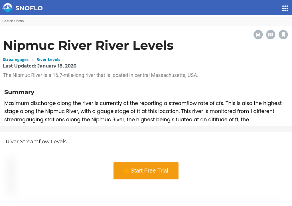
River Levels (48, 59)
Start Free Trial (146, 170)
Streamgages (16, 59)
